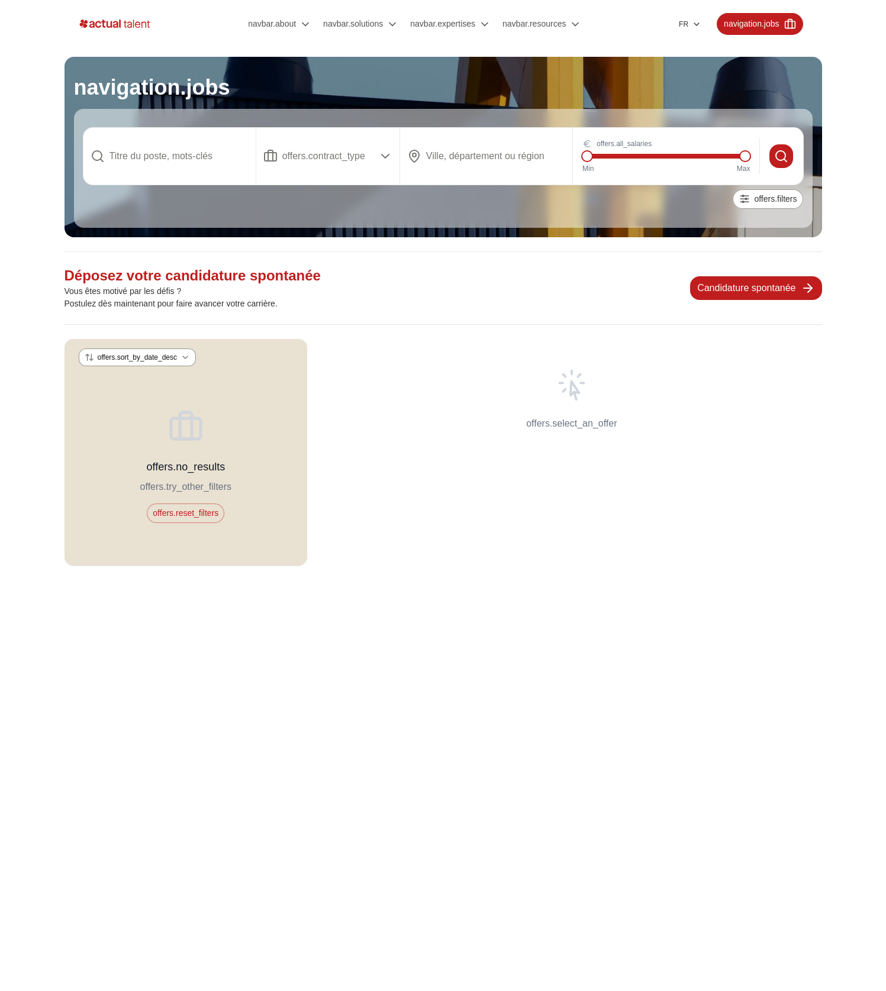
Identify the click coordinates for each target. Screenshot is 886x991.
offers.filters (768, 199)
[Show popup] (328, 156)
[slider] (587, 156)
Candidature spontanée (755, 288)
